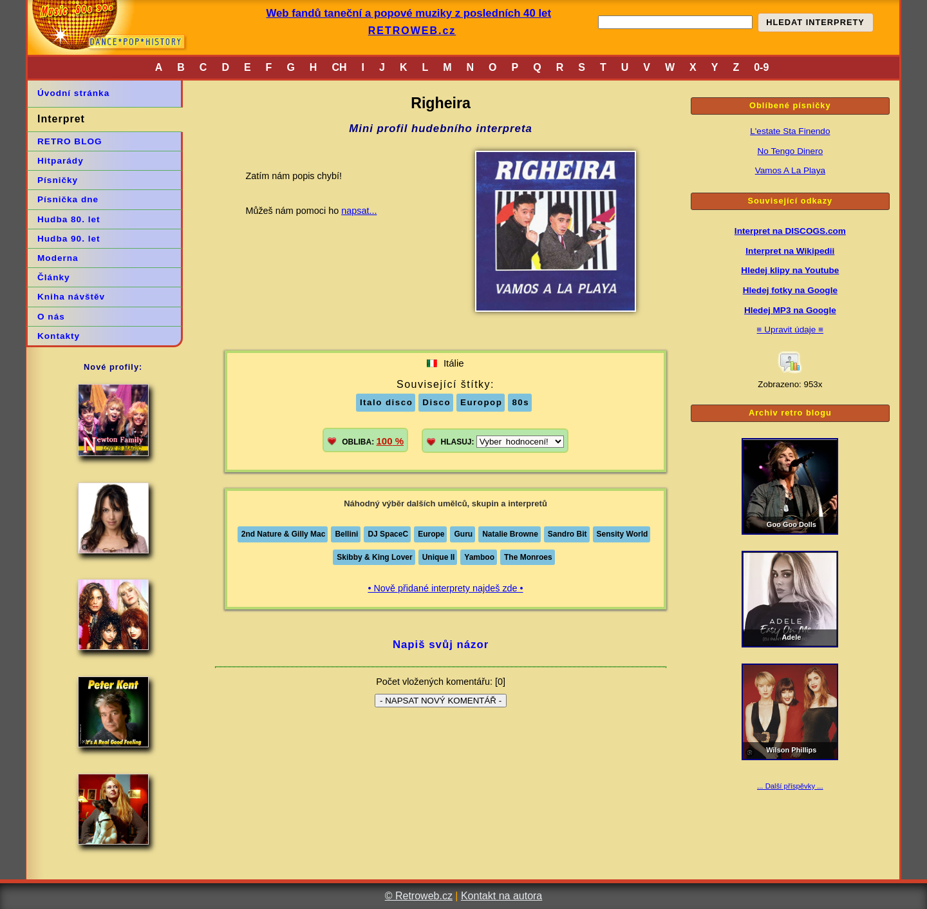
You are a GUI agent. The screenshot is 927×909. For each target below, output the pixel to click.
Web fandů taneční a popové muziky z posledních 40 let (408, 13)
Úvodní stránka (73, 93)
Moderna (58, 258)
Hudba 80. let (68, 219)
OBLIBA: (373, 440)
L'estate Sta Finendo (790, 131)
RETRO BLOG (69, 141)
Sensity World (622, 534)
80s (520, 402)
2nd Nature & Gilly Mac (283, 534)
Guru (463, 534)
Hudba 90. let (68, 239)
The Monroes (528, 557)
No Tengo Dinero (790, 151)
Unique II (438, 557)
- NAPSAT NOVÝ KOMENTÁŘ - (440, 700)
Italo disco (386, 402)
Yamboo (479, 557)
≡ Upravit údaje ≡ (790, 329)
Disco (436, 402)
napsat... (359, 211)
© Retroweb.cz (419, 895)
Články (53, 277)
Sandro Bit (567, 534)
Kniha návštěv (71, 296)
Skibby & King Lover (374, 557)
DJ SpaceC (388, 534)
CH (339, 67)
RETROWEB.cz (412, 30)
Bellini (346, 534)
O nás (51, 316)
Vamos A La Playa (790, 170)
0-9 (761, 67)
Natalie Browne (510, 534)
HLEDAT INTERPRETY (815, 22)
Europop (481, 402)
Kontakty (58, 336)
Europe (431, 534)
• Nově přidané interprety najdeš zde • (445, 588)
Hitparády (60, 161)
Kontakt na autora (501, 895)
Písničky (57, 180)
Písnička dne (67, 199)
